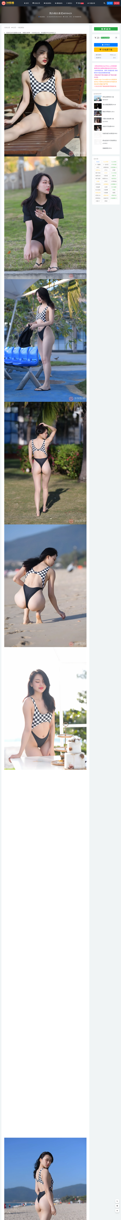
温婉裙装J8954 (107, 148)
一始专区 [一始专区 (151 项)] (106, 164)
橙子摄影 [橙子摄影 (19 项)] (98, 178)
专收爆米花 (77, 16)
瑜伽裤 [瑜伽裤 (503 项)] (98, 187)
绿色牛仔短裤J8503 (108, 126)
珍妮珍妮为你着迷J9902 (110, 133)
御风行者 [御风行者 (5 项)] (98, 175)
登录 (110, 3)
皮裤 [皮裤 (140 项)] (106, 187)
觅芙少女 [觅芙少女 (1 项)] (98, 195)
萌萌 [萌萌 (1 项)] (114, 190)
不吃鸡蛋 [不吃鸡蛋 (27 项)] (114, 164)
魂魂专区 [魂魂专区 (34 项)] (106, 198)
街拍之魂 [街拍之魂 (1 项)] (98, 192)
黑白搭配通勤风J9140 (109, 104)
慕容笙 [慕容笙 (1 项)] (106, 175)
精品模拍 (42, 16)
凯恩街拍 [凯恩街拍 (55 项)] (106, 167)
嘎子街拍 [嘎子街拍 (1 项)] (98, 173)
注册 (116, 3)
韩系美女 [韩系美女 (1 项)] (98, 198)
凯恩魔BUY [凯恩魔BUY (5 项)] (114, 167)
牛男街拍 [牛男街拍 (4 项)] (114, 181)
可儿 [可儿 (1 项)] (106, 170)
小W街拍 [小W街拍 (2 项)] (114, 173)
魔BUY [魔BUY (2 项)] (98, 201)
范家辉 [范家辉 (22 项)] (106, 190)
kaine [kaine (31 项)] (98, 161)
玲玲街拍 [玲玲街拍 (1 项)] (98, 184)
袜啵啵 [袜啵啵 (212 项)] (106, 192)
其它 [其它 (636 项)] (98, 167)
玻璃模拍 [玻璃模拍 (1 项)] (106, 184)
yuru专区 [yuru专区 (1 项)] (106, 161)
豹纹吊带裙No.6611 (109, 111)
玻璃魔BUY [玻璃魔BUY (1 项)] (114, 184)
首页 (14, 27)
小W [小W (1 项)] (106, 173)
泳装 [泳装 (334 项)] (98, 181)
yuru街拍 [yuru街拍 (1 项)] (114, 161)
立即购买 (106, 45)
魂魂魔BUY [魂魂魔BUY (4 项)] (114, 198)
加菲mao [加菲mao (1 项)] (98, 170)
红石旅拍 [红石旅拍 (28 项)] (98, 190)
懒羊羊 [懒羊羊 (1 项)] (114, 175)
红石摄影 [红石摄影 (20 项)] (114, 187)
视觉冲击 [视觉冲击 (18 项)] (106, 195)
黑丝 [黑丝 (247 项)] (106, 201)
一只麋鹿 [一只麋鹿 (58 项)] (98, 164)
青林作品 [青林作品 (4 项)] (114, 195)
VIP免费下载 (105, 50)
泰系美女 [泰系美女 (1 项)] (114, 178)
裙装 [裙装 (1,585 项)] (114, 192)
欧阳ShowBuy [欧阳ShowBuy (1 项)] (106, 178)
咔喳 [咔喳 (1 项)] (114, 170)
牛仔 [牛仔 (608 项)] (106, 181)
